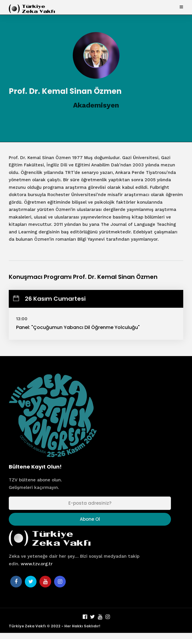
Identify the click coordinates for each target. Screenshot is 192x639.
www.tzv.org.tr (37, 563)
